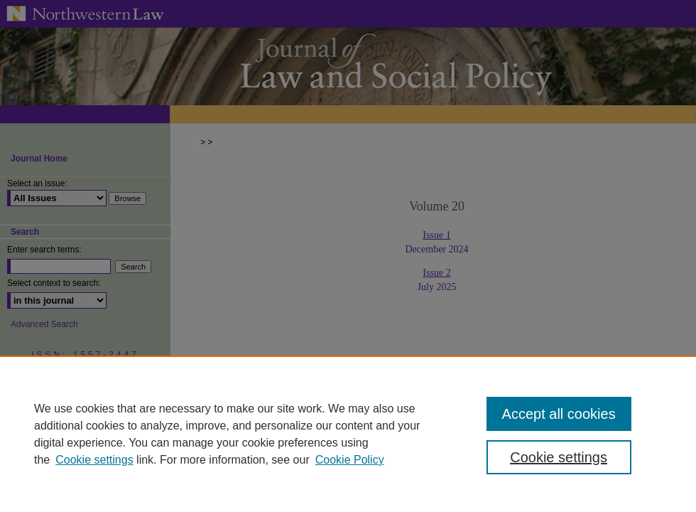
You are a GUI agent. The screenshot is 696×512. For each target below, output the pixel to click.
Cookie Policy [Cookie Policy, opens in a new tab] (349, 460)
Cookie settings (94, 460)
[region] (348, 434)
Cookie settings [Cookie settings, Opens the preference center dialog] (558, 457)
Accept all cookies (559, 414)
